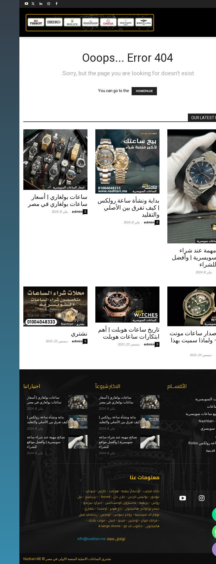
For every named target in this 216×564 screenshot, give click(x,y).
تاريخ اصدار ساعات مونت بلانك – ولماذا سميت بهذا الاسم (181, 340)
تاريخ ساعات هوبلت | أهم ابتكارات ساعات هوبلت (109, 333)
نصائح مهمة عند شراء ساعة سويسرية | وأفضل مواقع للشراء (182, 257)
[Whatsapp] (200, 531)
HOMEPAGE (124, 91)
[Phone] (200, 514)
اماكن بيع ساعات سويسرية (193, 241)
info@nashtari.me (72, 538)
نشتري (59, 333)
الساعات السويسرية (125, 191)
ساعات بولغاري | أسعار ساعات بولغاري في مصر (38, 200)
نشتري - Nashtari (53, 324)
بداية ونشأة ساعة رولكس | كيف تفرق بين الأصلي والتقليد (109, 207)
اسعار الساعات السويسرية (49, 187)
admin (57, 211)
